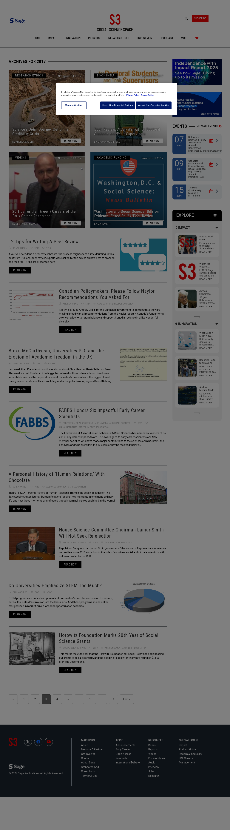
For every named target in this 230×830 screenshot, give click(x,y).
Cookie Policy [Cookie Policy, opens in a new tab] (147, 95)
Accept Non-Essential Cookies (153, 105)
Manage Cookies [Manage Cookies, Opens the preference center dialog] (74, 105)
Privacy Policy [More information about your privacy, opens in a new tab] (133, 95)
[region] (116, 99)
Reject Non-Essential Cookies (116, 105)
